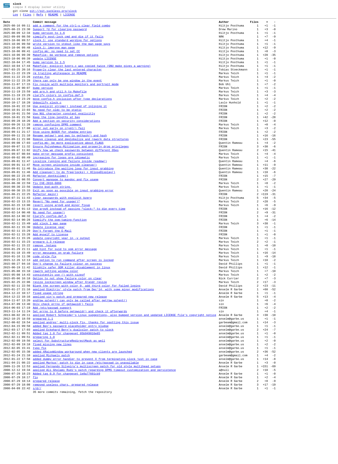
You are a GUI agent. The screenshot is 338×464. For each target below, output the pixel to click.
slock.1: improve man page (54, 55)
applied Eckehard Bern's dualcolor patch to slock (73, 387)
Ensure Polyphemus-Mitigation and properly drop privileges (81, 171)
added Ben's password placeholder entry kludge (70, 382)
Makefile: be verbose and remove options (65, 63)
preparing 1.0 (44, 395)
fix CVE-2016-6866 (47, 214)
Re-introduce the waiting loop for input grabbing (73, 197)
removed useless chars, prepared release (65, 451)
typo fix (39, 408)
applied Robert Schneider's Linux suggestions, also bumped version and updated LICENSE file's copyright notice (124, 369)
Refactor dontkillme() (50, 206)
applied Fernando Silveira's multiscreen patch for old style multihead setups (97, 430)
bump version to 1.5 (49, 72)
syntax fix (41, 89)
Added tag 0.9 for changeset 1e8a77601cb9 (66, 438)
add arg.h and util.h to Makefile (60, 106)
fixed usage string (48, 343)
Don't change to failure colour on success (67, 309)
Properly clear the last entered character (67, 81)
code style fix (44, 300)
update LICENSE (44, 68)
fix (35, 443)
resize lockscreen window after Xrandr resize (70, 331)
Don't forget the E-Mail (52, 270)
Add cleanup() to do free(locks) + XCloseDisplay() (74, 201)
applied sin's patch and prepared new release (70, 348)
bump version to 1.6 (49, 37)
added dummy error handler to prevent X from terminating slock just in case (95, 421)
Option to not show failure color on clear (67, 326)
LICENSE (69, 17)
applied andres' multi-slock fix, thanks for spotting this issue (86, 378)
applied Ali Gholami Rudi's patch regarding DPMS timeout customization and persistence (104, 434)
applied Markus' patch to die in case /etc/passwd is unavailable (86, 425)
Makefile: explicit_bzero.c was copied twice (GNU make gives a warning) (91, 76)
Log (15, 17)
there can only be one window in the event (67, 93)
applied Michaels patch (51, 417)
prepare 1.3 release (49, 283)
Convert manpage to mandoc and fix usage (65, 210)
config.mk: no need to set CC (56, 59)
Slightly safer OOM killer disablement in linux (71, 313)
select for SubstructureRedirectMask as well (69, 400)
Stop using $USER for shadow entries (62, 154)
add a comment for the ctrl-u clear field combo (71, 29)
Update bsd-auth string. (52, 218)
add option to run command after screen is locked (73, 305)
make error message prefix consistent (63, 180)
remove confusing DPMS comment (57, 145)
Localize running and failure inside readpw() (70, 188)
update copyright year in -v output (61, 279)
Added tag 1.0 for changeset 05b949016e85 (66, 391)
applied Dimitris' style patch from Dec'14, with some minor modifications (93, 339)
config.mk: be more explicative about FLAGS (68, 167)
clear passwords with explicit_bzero (62, 231)
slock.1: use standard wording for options (67, 46)
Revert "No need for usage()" (56, 236)
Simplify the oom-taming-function (60, 257)
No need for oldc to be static (57, 128)
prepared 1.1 (43, 374)
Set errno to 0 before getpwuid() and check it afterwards (80, 365)
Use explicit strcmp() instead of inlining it (70, 124)
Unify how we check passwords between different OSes (76, 175)
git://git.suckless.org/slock (53, 12)
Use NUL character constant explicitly (64, 132)
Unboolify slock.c (47, 119)
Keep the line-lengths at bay (56, 137)
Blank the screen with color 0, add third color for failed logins (86, 335)
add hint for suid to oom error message (65, 292)
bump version (43, 102)
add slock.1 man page (49, 262)
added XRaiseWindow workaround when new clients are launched (82, 412)
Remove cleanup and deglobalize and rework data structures (81, 162)
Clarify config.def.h (49, 253)
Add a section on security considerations (66, 141)
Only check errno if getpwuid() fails (63, 356)
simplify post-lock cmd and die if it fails (68, 42)
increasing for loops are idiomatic (61, 184)
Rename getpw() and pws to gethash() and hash (70, 158)
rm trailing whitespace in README (60, 85)
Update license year (49, 266)
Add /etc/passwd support (52, 361)
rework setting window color (55, 318)
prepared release (46, 447)
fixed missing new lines (52, 404)
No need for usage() (49, 249)
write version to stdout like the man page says (71, 50)
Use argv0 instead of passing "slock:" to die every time (79, 244)
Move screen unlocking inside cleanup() (65, 193)
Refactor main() (45, 227)
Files (27, 17)
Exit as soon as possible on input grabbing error (73, 223)
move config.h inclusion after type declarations (72, 115)
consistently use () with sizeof (59, 322)
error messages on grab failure (58, 296)
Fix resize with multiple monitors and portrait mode (76, 98)
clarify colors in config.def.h (58, 111)
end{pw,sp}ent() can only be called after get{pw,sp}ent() (80, 352)
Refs (39, 17)
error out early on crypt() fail (59, 150)
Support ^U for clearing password (60, 33)
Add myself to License (50, 275)
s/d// (37, 456)
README (53, 17)
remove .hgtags (44, 287)
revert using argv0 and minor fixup (61, 240)
